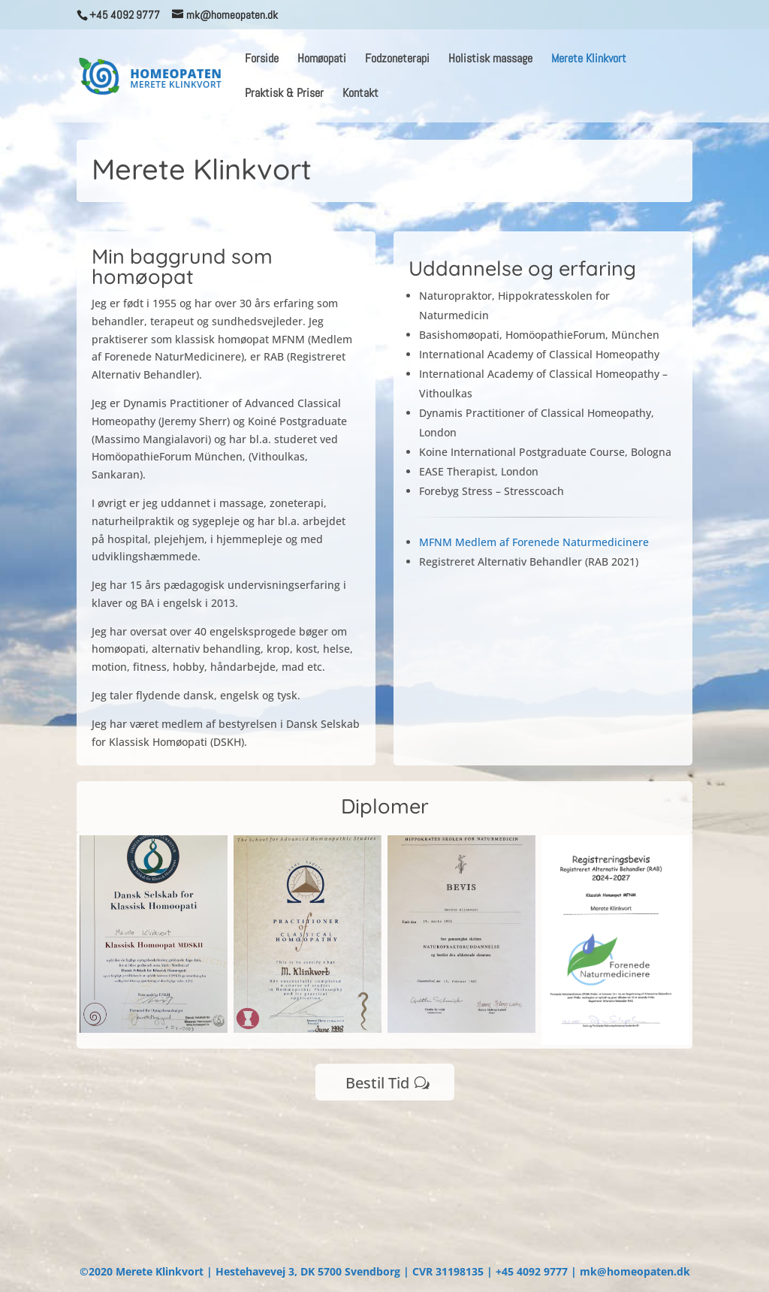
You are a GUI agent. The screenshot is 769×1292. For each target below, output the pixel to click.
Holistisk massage (490, 59)
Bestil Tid (377, 1083)
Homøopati (321, 59)
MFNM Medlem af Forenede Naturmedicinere (534, 542)
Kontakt (360, 94)
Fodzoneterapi (397, 59)
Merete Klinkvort (588, 59)
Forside (262, 59)
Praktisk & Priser (284, 94)
